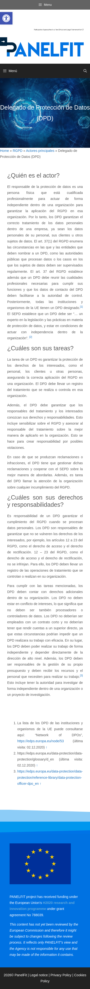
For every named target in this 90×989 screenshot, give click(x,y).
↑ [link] (46, 747)
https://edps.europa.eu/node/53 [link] (40, 741)
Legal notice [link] (39, 975)
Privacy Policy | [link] (62, 975)
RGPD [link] (17, 151)
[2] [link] (30, 336)
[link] (6, 18)
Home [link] (4, 151)
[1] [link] (81, 306)
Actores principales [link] (40, 151)
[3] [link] (81, 675)
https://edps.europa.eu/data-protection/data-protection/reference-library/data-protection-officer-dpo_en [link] (50, 777)
